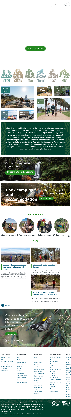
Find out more (35, 48)
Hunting (19, 371)
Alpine (36, 357)
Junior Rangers (21, 373)
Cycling (19, 366)
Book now (46, 198)
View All (7, 305)
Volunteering (54, 391)
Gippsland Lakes (39, 374)
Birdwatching (21, 360)
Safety (52, 384)
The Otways (37, 378)
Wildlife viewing (22, 382)
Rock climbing (21, 378)
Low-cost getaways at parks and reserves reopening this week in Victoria (14, 267)
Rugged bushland (6, 366)
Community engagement (54, 360)
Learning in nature (55, 380)
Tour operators (54, 389)
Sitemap (67, 402)
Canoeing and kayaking (21, 363)
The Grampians (38, 376)
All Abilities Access (55, 357)
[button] (66, 4)
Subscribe (11, 333)
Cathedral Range (39, 369)
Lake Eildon (37, 383)
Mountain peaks (6, 364)
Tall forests (4, 368)
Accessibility (12, 402)
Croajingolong (38, 371)
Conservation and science (55, 364)
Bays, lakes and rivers (5, 358)
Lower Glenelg (38, 385)
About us (3, 402)
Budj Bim (36, 364)
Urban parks (5, 371)
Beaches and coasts (7, 361)
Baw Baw (36, 360)
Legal (55, 402)
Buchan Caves (38, 362)
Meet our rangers (55, 382)
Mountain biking (22, 375)
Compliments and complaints (27, 402)
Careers (52, 373)
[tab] (6, 76)
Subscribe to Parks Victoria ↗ (20, 172)
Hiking (19, 368)
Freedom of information (45, 402)
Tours (19, 380)
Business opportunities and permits (55, 369)
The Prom (36, 394)
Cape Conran (38, 367)
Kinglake (36, 380)
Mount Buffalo (38, 387)
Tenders (52, 386)
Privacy (7, 337)
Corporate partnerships (54, 376)
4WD (18, 357)
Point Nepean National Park (38, 390)
